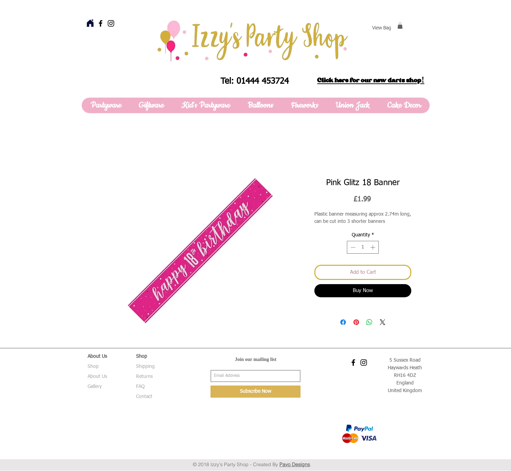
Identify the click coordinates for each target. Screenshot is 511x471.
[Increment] (373, 247)
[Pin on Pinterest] (356, 322)
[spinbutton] (363, 247)
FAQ (140, 386)
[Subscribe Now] (255, 392)
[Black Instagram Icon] (111, 23)
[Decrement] (352, 247)
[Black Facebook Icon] (100, 23)
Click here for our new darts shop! (370, 80)
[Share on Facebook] (343, 322)
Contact (144, 396)
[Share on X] (382, 322)
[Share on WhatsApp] (369, 322)
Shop (93, 366)
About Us (97, 376)
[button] (400, 25)
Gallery (95, 386)
